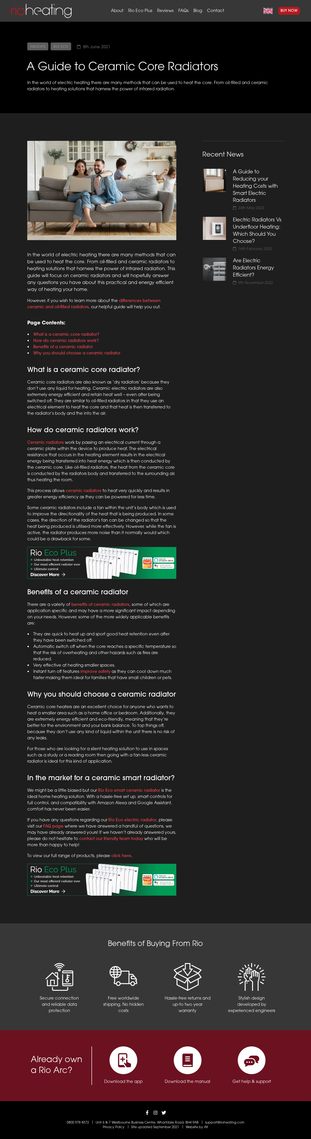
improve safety (95, 672)
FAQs (183, 11)
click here (121, 856)
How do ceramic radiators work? (66, 341)
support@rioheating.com (224, 1122)
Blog (197, 11)
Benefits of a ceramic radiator (63, 347)
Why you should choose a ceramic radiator (76, 353)
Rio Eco (60, 47)
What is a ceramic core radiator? (66, 334)
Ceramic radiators (45, 443)
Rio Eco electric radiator (132, 820)
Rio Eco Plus (140, 11)
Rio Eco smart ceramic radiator (129, 791)
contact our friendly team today (111, 839)
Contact (215, 11)
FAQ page (53, 826)
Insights (38, 47)
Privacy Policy (114, 1127)
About (117, 11)
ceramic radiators (83, 491)
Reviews (165, 11)
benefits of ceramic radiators (100, 605)
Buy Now (289, 11)
